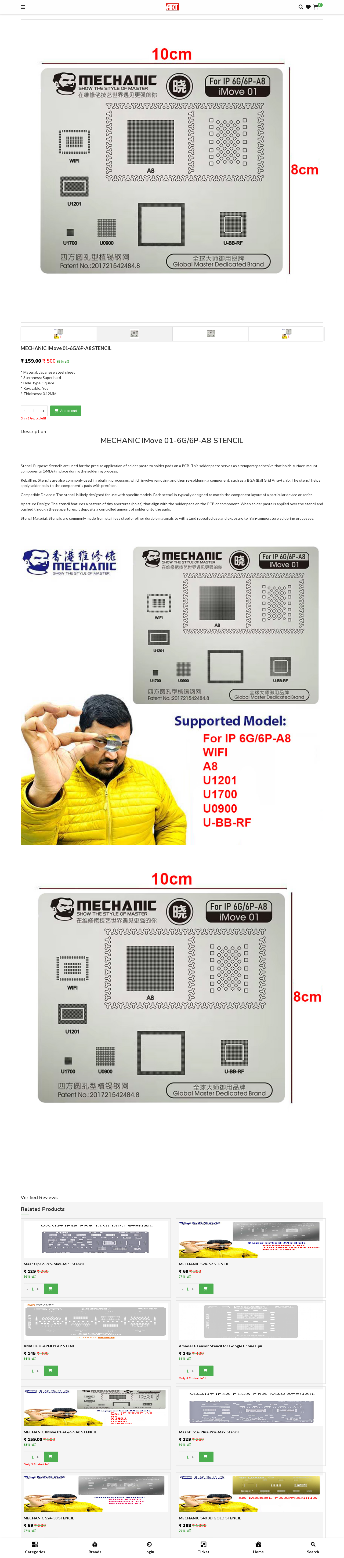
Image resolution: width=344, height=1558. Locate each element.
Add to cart (66, 411)
